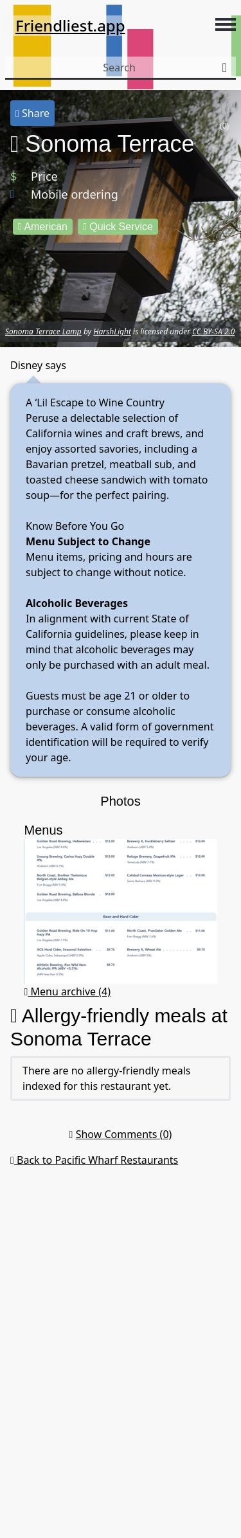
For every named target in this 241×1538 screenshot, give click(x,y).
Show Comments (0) (124, 1134)
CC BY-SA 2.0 (213, 331)
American (42, 226)
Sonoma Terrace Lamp (43, 331)
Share (32, 113)
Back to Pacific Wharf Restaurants (94, 1160)
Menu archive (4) (67, 991)
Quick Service (118, 226)
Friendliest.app (70, 25)
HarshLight (112, 331)
